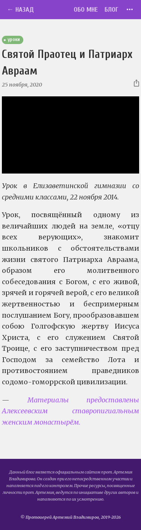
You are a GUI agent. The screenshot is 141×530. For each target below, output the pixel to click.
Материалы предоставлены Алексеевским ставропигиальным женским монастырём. (70, 411)
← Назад (20, 10)
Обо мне (86, 10)
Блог (111, 10)
